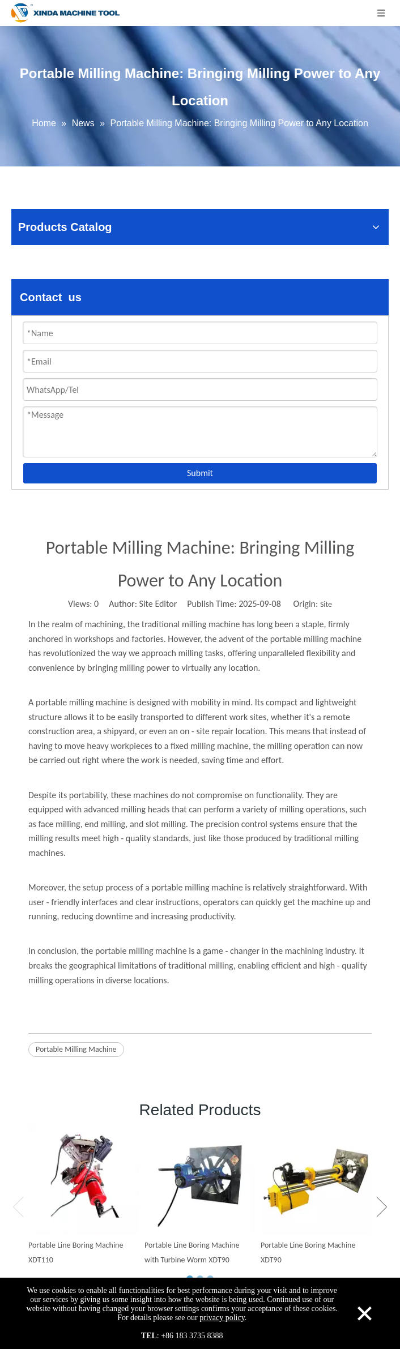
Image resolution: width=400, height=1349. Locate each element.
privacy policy (222, 1317)
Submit (200, 473)
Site (326, 604)
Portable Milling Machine (76, 1049)
